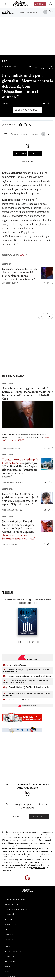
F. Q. (5, 103)
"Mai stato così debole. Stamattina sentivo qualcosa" (18, 536)
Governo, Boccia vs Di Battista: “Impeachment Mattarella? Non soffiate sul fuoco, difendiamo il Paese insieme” (20, 274)
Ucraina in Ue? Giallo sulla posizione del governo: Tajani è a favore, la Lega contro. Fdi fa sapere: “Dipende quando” (20, 499)
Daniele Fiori (9, 544)
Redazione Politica (12, 510)
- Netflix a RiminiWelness (14, 665)
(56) (50, 283)
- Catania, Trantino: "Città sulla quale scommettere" (23, 700)
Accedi (16, 816)
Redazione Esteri (11, 448)
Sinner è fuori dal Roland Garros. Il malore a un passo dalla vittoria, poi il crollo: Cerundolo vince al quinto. (18, 526)
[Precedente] (41, 316)
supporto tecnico (38, 867)
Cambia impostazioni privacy (17, 909)
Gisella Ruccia (10, 283)
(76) (50, 544)
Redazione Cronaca (12, 482)
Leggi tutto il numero (27, 642)
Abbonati (40, 4)
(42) (50, 103)
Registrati (38, 816)
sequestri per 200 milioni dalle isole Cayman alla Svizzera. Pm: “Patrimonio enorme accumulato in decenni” (20, 469)
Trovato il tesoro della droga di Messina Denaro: (20, 461)
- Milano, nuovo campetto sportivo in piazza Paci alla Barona (27, 676)
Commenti (8, 125)
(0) (50, 448)
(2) (50, 510)
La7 (4, 61)
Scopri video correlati (27, 110)
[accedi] (50, 3)
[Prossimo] (50, 316)
